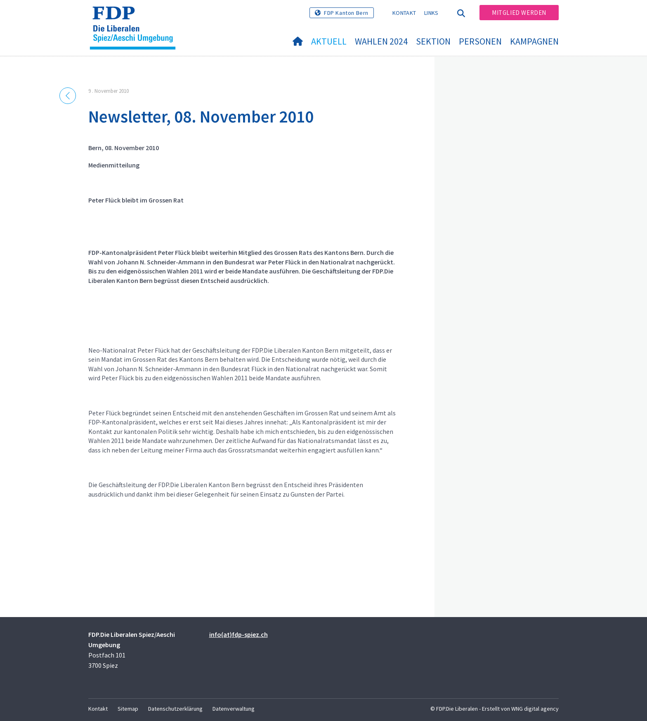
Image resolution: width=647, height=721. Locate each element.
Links (431, 12)
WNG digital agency (535, 708)
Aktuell (329, 41)
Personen (480, 41)
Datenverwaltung (234, 708)
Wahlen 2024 (381, 41)
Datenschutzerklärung (175, 708)
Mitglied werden (519, 12)
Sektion (433, 41)
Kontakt (404, 12)
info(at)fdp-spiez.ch (238, 634)
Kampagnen (534, 41)
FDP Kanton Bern (346, 12)
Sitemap (128, 708)
